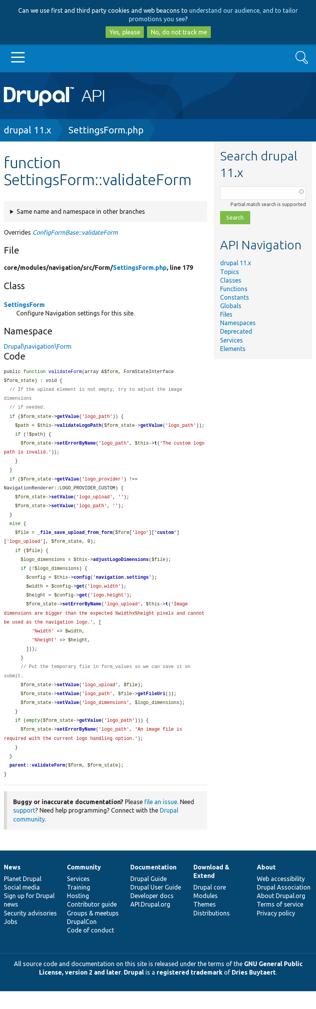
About (266, 884)
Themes (204, 922)
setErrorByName (76, 446)
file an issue (160, 819)
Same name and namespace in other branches (81, 211)
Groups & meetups (93, 930)
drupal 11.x (27, 130)
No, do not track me (179, 32)
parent (17, 782)
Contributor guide (92, 922)
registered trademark (189, 990)
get (80, 596)
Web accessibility (281, 896)
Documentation (153, 884)
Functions (234, 288)
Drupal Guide (148, 896)
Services (231, 340)
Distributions (211, 930)
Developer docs (152, 913)
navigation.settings (122, 586)
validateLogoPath (79, 428)
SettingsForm (24, 304)
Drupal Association (284, 905)
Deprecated (236, 331)
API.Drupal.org (150, 922)
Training (78, 905)
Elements (233, 348)
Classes (230, 280)
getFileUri (152, 708)
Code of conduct (90, 947)
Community (84, 884)
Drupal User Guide (155, 905)
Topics (229, 271)
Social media (22, 905)
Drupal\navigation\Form (38, 346)
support (24, 828)
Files (226, 314)
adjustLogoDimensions (121, 568)
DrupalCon (82, 939)
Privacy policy (276, 930)
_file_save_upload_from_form (74, 540)
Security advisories (30, 930)
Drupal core (209, 905)
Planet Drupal (22, 896)
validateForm (48, 782)
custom (165, 540)
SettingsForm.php (105, 130)
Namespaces (238, 322)
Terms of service (280, 922)
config (81, 586)
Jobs (10, 939)
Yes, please (124, 32)
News (12, 884)
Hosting (78, 913)
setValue (62, 502)
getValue (68, 419)
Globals (230, 305)
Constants (234, 297)
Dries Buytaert (254, 990)
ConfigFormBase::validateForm (75, 232)
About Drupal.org (281, 913)
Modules (205, 913)
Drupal (134, 990)
